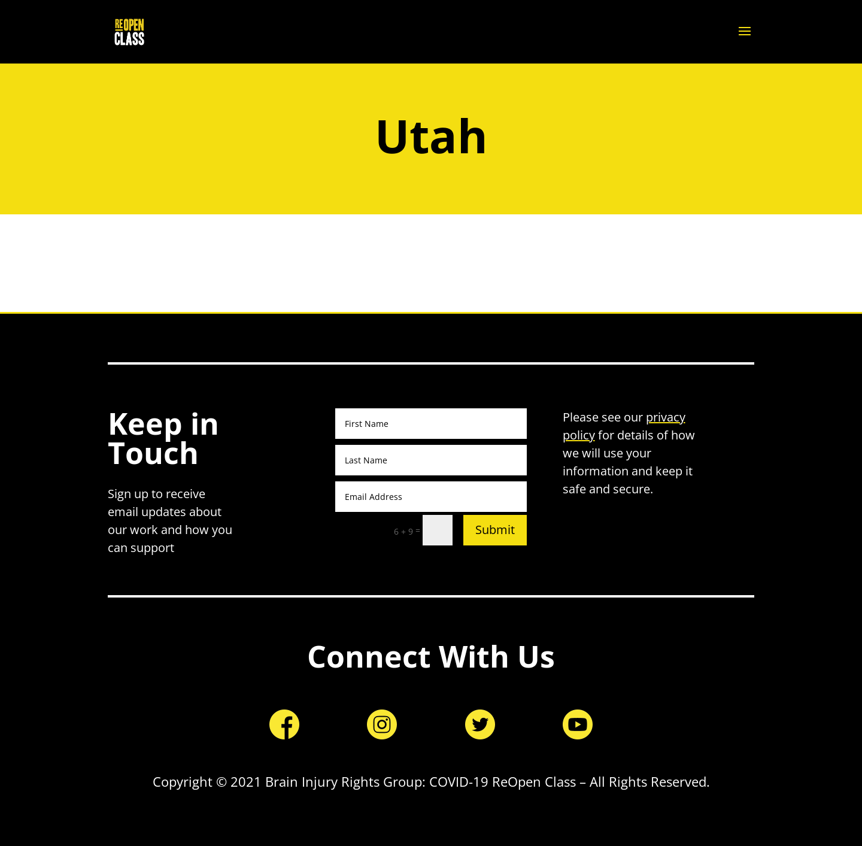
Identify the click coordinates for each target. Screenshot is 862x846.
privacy (665, 417)
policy (579, 435)
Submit (495, 529)
